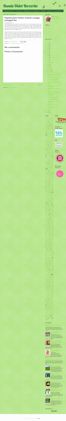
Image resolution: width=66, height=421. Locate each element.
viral (49, 312)
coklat (47, 162)
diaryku (8, 43)
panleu (46, 253)
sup (49, 293)
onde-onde (48, 247)
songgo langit (51, 287)
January (49, 71)
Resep (43, 11)
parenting (47, 258)
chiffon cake (48, 157)
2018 (48, 53)
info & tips (51, 185)
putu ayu (46, 273)
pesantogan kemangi (50, 262)
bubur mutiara (51, 149)
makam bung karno (49, 225)
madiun (46, 224)
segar (47, 284)
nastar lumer (48, 241)
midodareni (48, 232)
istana (52, 186)
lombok (50, 220)
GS (51, 178)
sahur (46, 280)
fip (49, 172)
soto (47, 288)
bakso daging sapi (48, 129)
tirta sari (49, 302)
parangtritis (47, 256)
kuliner (51, 214)
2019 (48, 52)
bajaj (47, 127)
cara (52, 154)
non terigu (47, 245)
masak (50, 228)
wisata (48, 315)
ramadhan (51, 273)
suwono (50, 295)
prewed (46, 267)
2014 (48, 61)
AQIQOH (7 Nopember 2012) (52, 79)
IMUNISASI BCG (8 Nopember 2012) (54, 77)
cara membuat (50, 155)
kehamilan (12, 43)
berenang (50, 136)
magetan (52, 224)
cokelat (52, 161)
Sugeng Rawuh (9, 11)
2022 (48, 46)
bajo (51, 127)
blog (52, 140)
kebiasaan (50, 199)
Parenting (27, 11)
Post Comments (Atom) (12, 87)
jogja (50, 192)
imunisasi (46, 185)
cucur (46, 164)
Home (23, 84)
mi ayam (52, 231)
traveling (51, 303)
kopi (47, 211)
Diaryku (18, 11)
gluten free (47, 176)
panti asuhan (49, 255)
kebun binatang (47, 200)
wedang (46, 314)
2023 (48, 44)
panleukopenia (47, 254)
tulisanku (51, 306)
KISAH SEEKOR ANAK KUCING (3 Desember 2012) (53, 86)
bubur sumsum (49, 150)
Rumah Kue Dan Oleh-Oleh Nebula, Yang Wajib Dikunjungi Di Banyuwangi (56, 341)
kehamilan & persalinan (19, 43)
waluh (52, 312)
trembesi (46, 306)
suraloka (50, 294)
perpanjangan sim (49, 260)
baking (46, 128)
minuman (48, 233)
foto (45, 173)
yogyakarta (47, 318)
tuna (47, 307)
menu (46, 231)
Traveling (36, 11)
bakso (51, 128)
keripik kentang (48, 207)
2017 (48, 55)
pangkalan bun (49, 252)
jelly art (46, 192)
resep (48, 274)
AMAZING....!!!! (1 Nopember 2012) (54, 91)
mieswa (52, 232)
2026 (48, 41)
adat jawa (47, 118)
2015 (48, 59)
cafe (46, 151)
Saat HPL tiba (50, 95)
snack (46, 287)
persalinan (47, 261)
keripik (51, 206)
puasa (46, 269)
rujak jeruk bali (47, 278)
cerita (49, 156)
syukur (46, 298)
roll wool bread (47, 277)
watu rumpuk (49, 313)
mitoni (52, 233)
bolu (49, 144)
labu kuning (47, 217)
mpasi (51, 234)
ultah (48, 308)
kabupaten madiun (48, 193)
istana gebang (49, 187)
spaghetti (46, 291)
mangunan (47, 227)
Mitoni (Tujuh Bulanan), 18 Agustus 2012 (55, 333)
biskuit (46, 140)
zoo (46, 319)
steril (46, 293)
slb (51, 286)
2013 (48, 110)
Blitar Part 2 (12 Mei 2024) (55, 366)
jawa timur (50, 191)
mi (48, 231)
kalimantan (51, 194)
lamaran (52, 217)
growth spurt (47, 178)
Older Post (40, 84)
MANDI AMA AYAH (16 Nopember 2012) (54, 73)
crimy (51, 163)
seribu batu (47, 285)
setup (51, 285)
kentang (46, 206)
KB (51, 198)
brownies (46, 147)
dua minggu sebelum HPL (52, 99)
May (48, 66)
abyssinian (50, 117)
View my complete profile (56, 18)
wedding (51, 314)
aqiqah (51, 124)
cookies (51, 162)
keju (46, 205)
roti (51, 277)
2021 (48, 48)
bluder (47, 141)
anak (52, 123)
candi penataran (47, 154)
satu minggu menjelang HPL (52, 97)
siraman (49, 286)
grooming (50, 177)
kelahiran (50, 205)
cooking (46, 163)
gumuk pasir (47, 179)
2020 (48, 50)
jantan (46, 191)
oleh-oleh (48, 246)
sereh (51, 284)
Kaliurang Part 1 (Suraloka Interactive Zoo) (55, 374)
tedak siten (51, 299)
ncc (52, 241)
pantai (52, 254)
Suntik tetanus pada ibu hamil (52, 105)
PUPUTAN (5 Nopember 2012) (53, 81)
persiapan (51, 261)
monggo (47, 234)
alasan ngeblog (47, 123)
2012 (48, 112)
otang (49, 248)
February (49, 69)
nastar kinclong (51, 240)
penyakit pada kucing (49, 259)
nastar (46, 240)
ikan (47, 184)
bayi (52, 132)
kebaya (46, 199)
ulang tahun (51, 307)
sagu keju (50, 279)
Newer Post (6, 84)
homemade (51, 180)
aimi (49, 120)
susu (46, 295)
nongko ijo (51, 245)
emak (51, 170)
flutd (51, 172)
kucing (46, 213)
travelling (49, 305)
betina (46, 137)
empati (46, 171)
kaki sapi (46, 194)
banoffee (46, 131)
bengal (50, 135)
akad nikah (50, 122)
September (50, 62)
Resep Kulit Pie (53, 381)
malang (51, 226)
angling (47, 124)
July (48, 64)
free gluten (50, 173)
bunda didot (55, 16)
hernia (47, 180)
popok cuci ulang (49, 266)
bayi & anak (50, 134)
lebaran (48, 218)
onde (52, 246)
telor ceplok (48, 300)
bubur (49, 148)
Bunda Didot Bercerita (20, 5)
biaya (49, 137)
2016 (48, 57)
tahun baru (51, 298)
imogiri (51, 184)
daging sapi (50, 164)
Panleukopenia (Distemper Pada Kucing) (52, 359)
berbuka (46, 136)
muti (51, 239)
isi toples (48, 186)
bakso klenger (48, 130)
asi (49, 125)
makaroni (46, 226)
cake (50, 151)
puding (51, 269)
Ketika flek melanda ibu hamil (52, 104)
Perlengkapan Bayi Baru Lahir (52, 107)
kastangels (48, 198)
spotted (50, 292)
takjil (47, 299)
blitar (49, 140)
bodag (51, 141)
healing (52, 179)
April (49, 67)
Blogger (38, 418)
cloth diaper (47, 161)
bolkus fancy (47, 142)
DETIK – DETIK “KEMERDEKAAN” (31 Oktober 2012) (56, 390)
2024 (48, 43)
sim (45, 286)
